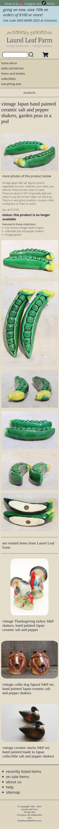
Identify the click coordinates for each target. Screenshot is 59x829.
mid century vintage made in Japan (24, 227)
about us (13, 781)
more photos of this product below (26, 176)
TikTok (50, 4)
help (10, 787)
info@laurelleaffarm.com (29, 820)
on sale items (17, 776)
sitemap (13, 792)
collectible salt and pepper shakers (24, 231)
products (29, 92)
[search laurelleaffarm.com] (32, 55)
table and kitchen (12, 68)
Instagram (30, 4)
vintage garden (13, 234)
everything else (11, 84)
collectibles (8, 79)
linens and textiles (13, 73)
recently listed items (23, 771)
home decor (9, 63)
